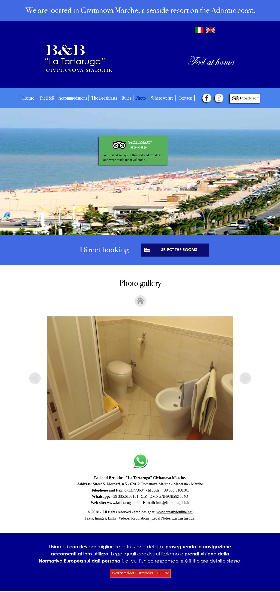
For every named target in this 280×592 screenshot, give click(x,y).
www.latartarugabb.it (123, 502)
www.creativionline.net (175, 512)
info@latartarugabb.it (172, 502)
